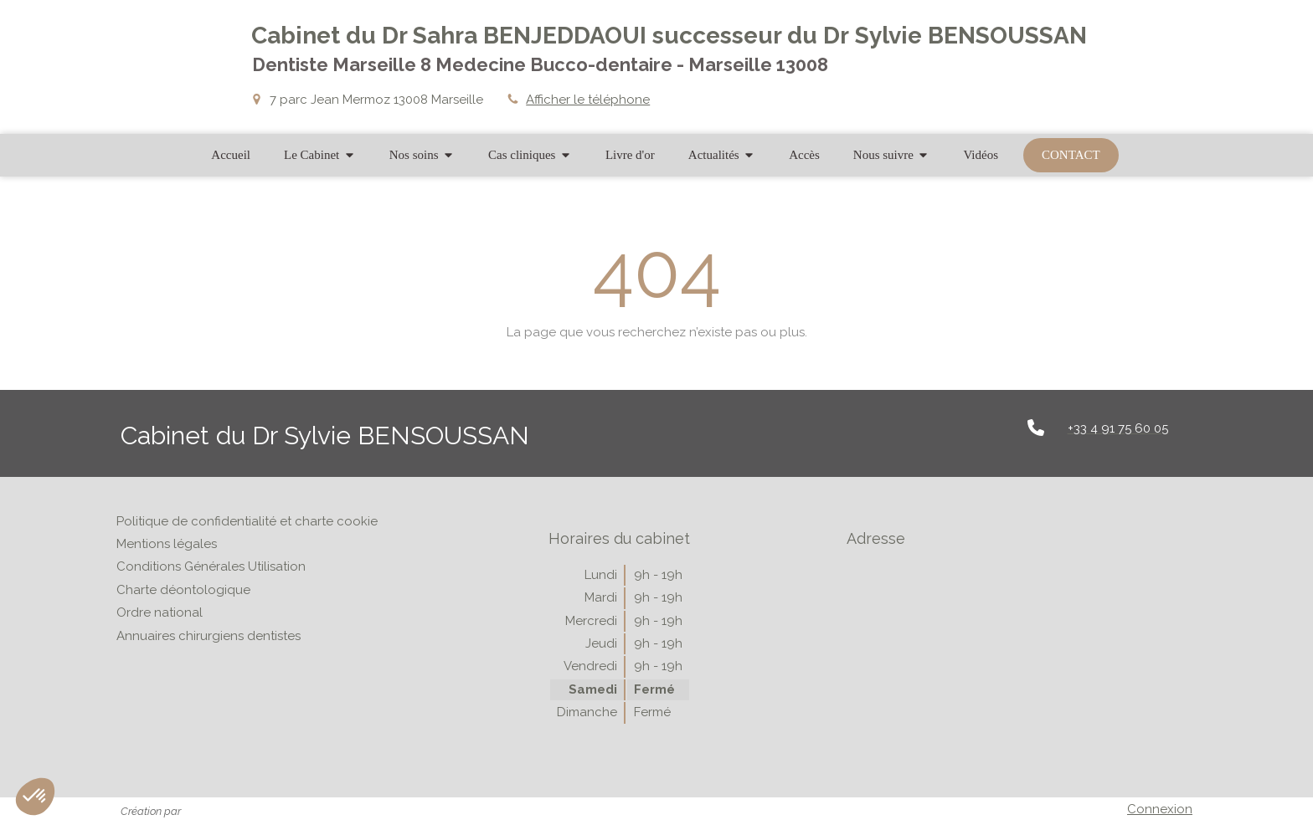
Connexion (1159, 809)
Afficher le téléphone (588, 99)
